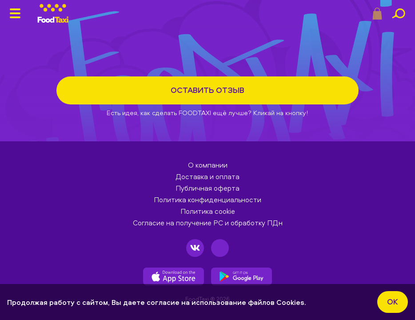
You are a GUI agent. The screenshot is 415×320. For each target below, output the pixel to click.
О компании (207, 165)
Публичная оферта (207, 188)
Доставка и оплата (207, 176)
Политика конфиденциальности (207, 200)
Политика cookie (207, 211)
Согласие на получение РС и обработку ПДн (208, 223)
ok (392, 301)
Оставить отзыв (207, 90)
